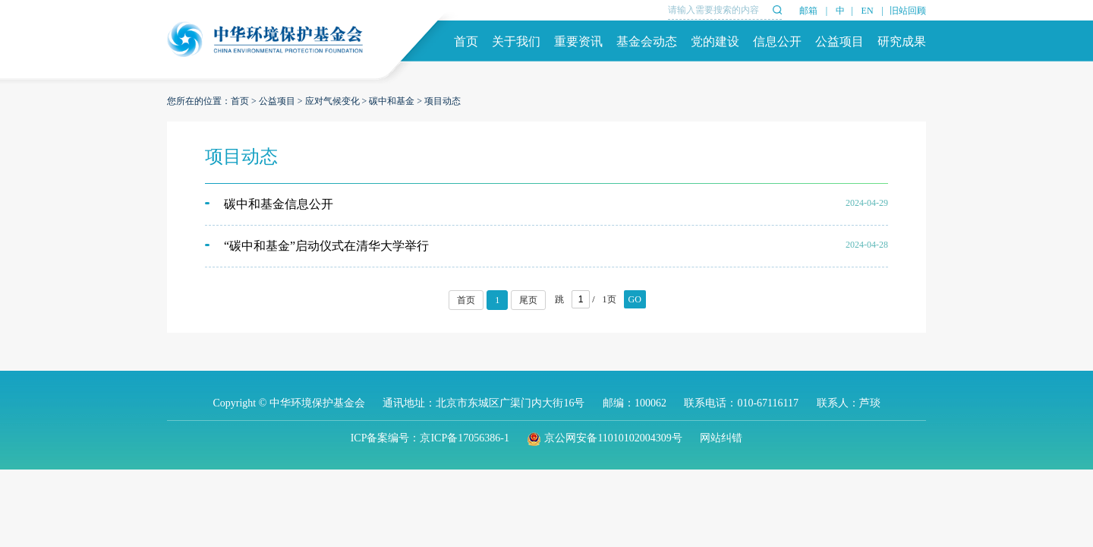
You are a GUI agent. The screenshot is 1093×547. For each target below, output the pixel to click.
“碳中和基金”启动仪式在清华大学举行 (326, 245)
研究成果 (901, 41)
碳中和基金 (391, 101)
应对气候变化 (332, 101)
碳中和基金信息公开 (278, 204)
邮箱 (808, 10)
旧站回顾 (908, 10)
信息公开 (777, 41)
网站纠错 (721, 438)
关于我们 (516, 41)
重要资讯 (578, 41)
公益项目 (839, 41)
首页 (466, 41)
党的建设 (715, 41)
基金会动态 (646, 41)
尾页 (528, 300)
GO (634, 299)
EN (867, 10)
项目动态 (442, 101)
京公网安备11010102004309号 (604, 438)
